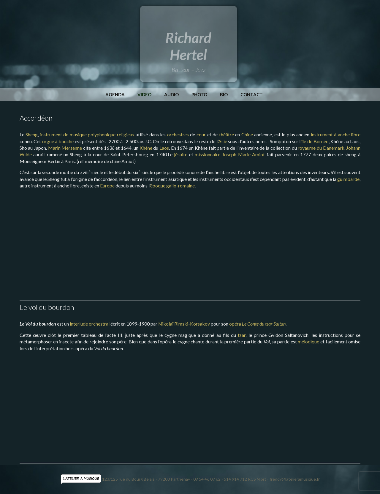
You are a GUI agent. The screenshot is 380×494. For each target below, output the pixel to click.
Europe (107, 185)
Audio (171, 94)
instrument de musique (63, 134)
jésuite (180, 154)
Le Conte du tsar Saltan (264, 323)
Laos (164, 148)
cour (201, 134)
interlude (79, 323)
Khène (146, 148)
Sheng (32, 134)
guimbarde (348, 179)
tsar (242, 335)
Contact (251, 94)
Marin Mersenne (65, 148)
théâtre (226, 134)
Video (144, 94)
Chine (247, 134)
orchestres (178, 134)
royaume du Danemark (321, 148)
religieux (125, 134)
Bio (224, 94)
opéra (235, 323)
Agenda (115, 94)
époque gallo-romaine (172, 185)
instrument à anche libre (336, 134)
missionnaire (207, 154)
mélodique (308, 341)
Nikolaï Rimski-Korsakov (184, 323)
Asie (222, 141)
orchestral (99, 323)
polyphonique (101, 134)
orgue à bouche (58, 141)
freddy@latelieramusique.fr (295, 479)
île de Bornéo (314, 141)
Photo (199, 94)
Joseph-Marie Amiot (243, 154)
